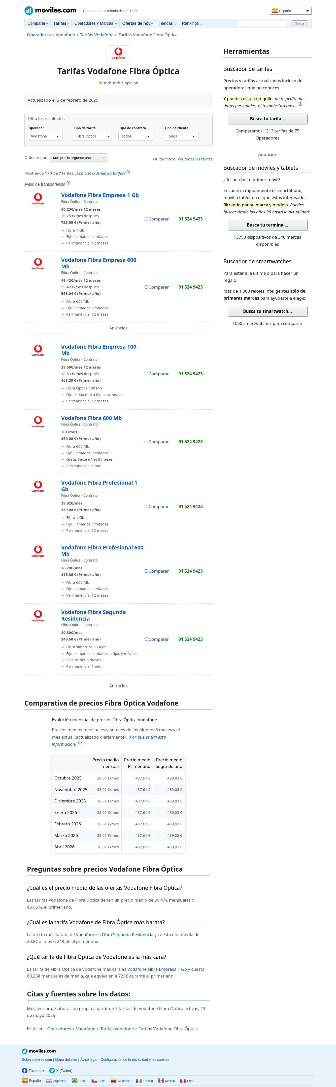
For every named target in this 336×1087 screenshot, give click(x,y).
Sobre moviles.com (37, 1059)
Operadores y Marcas (95, 23)
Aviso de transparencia (47, 184)
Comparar (37, 23)
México (166, 1081)
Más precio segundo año (79, 157)
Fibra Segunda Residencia (127, 934)
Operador (36, 128)
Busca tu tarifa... (267, 119)
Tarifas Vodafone (97, 35)
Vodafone (65, 35)
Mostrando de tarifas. (77, 172)
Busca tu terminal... (267, 225)
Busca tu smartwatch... (267, 311)
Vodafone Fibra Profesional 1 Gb (99, 486)
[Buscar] (262, 23)
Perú (186, 1081)
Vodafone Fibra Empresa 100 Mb (98, 350)
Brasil (79, 1081)
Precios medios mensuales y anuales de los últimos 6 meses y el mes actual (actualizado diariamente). (116, 737)
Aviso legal (88, 1059)
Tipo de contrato (132, 128)
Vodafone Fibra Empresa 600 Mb (98, 263)
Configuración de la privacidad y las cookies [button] (134, 1059)
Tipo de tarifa (84, 128)
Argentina (56, 1081)
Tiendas (167, 23)
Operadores (39, 35)
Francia (144, 1081)
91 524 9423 (191, 218)
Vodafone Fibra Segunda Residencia (93, 615)
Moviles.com (50, 10)
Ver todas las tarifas (195, 158)
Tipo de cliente (176, 128)
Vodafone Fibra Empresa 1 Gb (100, 195)
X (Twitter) (60, 1071)
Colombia (120, 1081)
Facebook (33, 1071)
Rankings (192, 23)
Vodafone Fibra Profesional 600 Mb (102, 551)
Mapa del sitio (66, 1059)
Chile (98, 1081)
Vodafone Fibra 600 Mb (91, 418)
